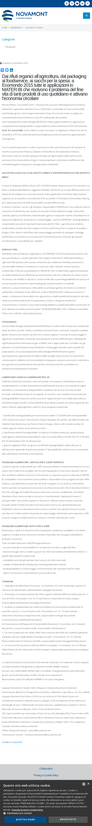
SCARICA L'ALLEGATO (12, 742)
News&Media (16, 28)
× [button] (88, 784)
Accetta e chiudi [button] (25, 819)
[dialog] (46, 803)
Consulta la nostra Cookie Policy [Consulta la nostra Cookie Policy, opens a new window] (27, 809)
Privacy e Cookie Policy (46, 775)
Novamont (10, 47)
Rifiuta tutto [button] (68, 819)
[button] (46, 813)
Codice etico (46, 768)
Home (4, 28)
